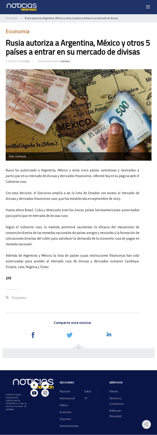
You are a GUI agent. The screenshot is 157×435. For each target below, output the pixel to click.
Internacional (67, 398)
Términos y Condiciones (116, 401)
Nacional (65, 391)
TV (85, 398)
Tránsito (113, 391)
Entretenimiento (68, 426)
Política (64, 405)
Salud (87, 391)
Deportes (65, 419)
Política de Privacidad (115, 413)
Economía (11, 18)
